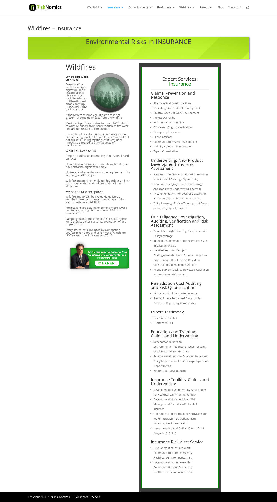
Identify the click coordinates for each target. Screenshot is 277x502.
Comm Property (138, 7)
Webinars (185, 7)
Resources (206, 7)
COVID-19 (93, 7)
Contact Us (235, 7)
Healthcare (164, 7)
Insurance (113, 7)
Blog (220, 7)
